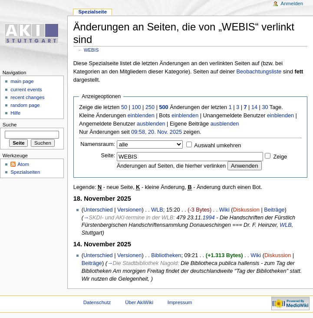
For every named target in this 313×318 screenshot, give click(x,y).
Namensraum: (97, 144)
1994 (208, 218)
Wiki (224, 210)
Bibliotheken (166, 255)
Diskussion (246, 210)
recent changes (27, 97)
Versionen (129, 210)
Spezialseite (92, 11)
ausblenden (151, 124)
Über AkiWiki (139, 302)
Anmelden (292, 3)
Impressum (180, 302)
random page (25, 105)
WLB (157, 210)
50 (124, 107)
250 (150, 107)
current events (26, 89)
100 (136, 107)
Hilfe (15, 113)
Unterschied (98, 210)
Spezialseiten (25, 172)
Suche (10, 124)
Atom (23, 164)
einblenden (141, 116)
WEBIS (91, 50)
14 (254, 107)
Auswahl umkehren (217, 145)
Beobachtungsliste (259, 72)
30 (265, 107)
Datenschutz (97, 302)
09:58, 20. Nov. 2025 (156, 132)
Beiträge (274, 210)
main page (22, 81)
